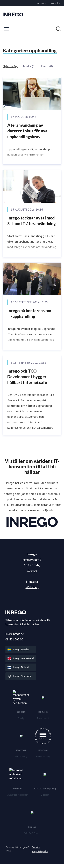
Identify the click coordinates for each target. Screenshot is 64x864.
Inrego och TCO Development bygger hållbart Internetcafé (27, 376)
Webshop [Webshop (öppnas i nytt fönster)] (32, 587)
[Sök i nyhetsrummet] (58, 29)
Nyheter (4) (10, 66)
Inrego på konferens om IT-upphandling (29, 313)
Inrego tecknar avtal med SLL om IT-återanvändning (31, 220)
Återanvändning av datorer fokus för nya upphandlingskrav (27, 131)
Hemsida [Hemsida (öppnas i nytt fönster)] (32, 581)
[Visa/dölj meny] (6, 29)
